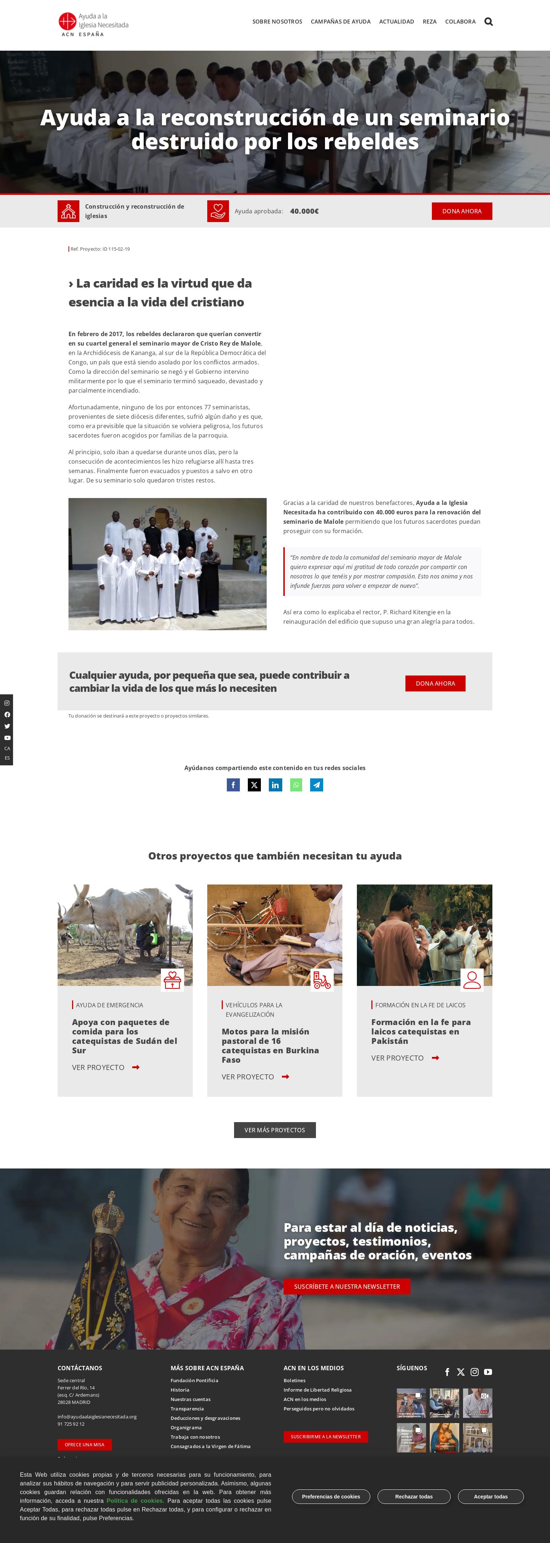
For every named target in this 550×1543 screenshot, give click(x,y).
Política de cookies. (135, 1501)
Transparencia (187, 1409)
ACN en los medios (305, 1399)
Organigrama (186, 1428)
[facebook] (447, 1372)
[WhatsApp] (296, 785)
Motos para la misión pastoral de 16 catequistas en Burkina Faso (270, 1045)
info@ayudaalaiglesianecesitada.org (97, 1417)
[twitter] (461, 1372)
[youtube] (488, 1372)
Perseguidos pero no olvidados (319, 1409)
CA (7, 748)
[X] (254, 785)
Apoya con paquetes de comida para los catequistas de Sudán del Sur (124, 1036)
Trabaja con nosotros (195, 1437)
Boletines (294, 1380)
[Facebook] (233, 785)
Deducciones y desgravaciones (205, 1418)
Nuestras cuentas (191, 1399)
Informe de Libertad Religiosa (318, 1390)
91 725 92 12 (71, 1424)
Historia (180, 1390)
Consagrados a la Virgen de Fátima (211, 1446)
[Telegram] (316, 785)
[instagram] (475, 1372)
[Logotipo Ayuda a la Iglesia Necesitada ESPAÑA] (94, 14)
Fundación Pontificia (194, 1380)
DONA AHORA (462, 212)
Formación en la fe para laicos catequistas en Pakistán (421, 1031)
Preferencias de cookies (331, 1497)
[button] (488, 21)
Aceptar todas (491, 1497)
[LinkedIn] (275, 785)
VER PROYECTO (105, 1067)
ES (7, 757)
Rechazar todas (414, 1497)
